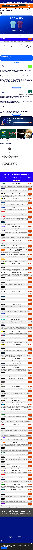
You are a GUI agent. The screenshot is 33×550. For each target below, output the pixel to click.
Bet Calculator (25, 2)
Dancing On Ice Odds (3, 534)
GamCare (27, 513)
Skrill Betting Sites (10, 536)
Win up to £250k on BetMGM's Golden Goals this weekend (24, 139)
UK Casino (28, 2)
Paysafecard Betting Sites (11, 535)
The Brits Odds (2, 535)
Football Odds (18, 520)
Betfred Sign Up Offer (19, 534)
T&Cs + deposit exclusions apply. (14, 468)
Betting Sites (14, 2)
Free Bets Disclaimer (3, 527)
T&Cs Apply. (11, 178)
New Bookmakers (10, 534)
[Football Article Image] (8, 133)
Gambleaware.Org (13, 200)
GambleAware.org (24, 468)
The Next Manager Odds (27, 520)
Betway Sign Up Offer (19, 536)
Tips (6, 2)
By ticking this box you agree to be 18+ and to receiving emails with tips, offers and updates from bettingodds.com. (22, 124)
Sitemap (2, 528)
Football (4, 2)
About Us (2, 520)
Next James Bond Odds (3, 536)
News (11, 2)
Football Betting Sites (11, 537)
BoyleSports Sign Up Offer (19, 535)
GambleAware (29, 513)
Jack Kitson (2, 140)
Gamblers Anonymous (16, 514)
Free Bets (8, 2)
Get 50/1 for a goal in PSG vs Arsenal (6, 138)
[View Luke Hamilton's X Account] (8, 13)
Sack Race (20, 2)
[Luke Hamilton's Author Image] (9, 148)
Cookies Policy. (12, 546)
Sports (18, 2)
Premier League (10, 520)
